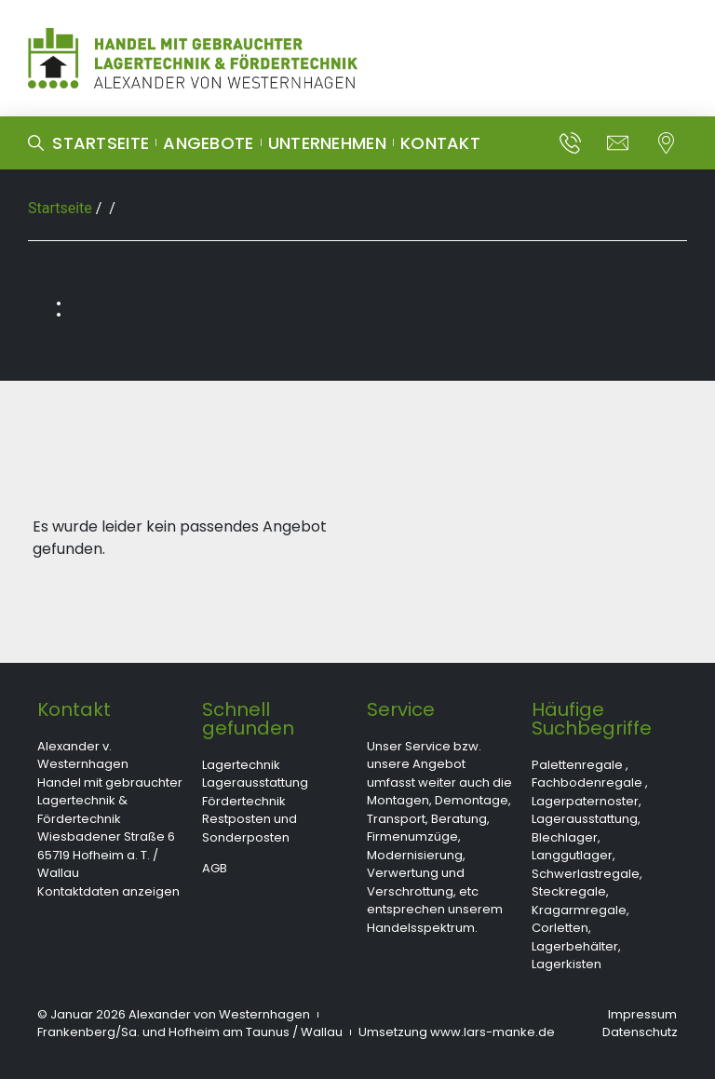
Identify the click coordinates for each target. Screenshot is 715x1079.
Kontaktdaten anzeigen (108, 891)
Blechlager (565, 837)
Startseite (60, 208)
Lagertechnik (241, 765)
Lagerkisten (566, 964)
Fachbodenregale (587, 782)
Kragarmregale (579, 910)
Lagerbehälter (575, 946)
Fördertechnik (244, 801)
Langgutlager (572, 855)
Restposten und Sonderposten (249, 828)
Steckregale (569, 891)
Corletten (560, 928)
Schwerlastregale (586, 874)
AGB (214, 868)
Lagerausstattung (255, 782)
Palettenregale (577, 765)
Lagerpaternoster (585, 801)
